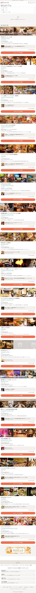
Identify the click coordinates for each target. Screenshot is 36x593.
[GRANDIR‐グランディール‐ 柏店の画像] (18, 31)
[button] (18, 571)
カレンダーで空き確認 (18, 52)
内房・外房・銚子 (27, 565)
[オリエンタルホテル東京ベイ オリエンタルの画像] (18, 462)
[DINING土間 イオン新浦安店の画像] (18, 236)
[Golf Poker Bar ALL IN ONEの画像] (18, 178)
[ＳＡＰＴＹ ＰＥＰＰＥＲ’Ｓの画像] (18, 521)
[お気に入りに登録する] (34, 35)
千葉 (23, 565)
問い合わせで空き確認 (18, 111)
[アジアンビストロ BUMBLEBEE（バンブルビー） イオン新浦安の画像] (18, 60)
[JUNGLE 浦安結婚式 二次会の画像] (18, 432)
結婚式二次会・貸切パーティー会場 (17, 565)
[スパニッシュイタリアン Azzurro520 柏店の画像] (18, 119)
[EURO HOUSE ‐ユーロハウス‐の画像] (18, 491)
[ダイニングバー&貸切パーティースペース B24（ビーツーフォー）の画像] (18, 263)
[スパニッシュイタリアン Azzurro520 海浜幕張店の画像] (18, 148)
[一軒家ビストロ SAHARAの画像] (18, 321)
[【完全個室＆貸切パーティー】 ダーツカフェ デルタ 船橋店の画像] (18, 207)
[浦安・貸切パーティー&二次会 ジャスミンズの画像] (18, 374)
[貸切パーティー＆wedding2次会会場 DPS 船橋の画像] (18, 403)
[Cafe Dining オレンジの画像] (18, 344)
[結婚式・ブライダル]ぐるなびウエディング (6, 565)
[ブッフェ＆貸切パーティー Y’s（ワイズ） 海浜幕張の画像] (18, 89)
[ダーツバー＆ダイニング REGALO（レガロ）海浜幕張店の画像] (18, 292)
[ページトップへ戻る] (18, 562)
